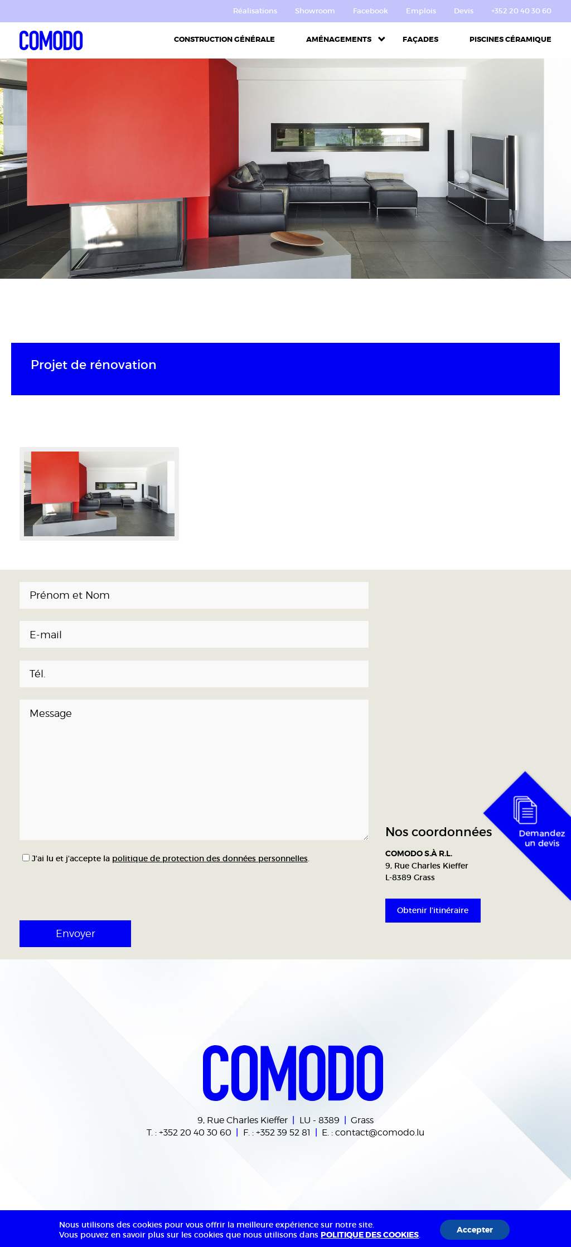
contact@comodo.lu (379, 1132)
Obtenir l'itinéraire (432, 910)
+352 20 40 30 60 (195, 1132)
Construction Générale (224, 39)
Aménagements (338, 39)
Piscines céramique (510, 39)
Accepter (475, 1230)
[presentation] (76, 883)
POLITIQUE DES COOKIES (370, 1235)
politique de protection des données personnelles (210, 858)
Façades (420, 39)
